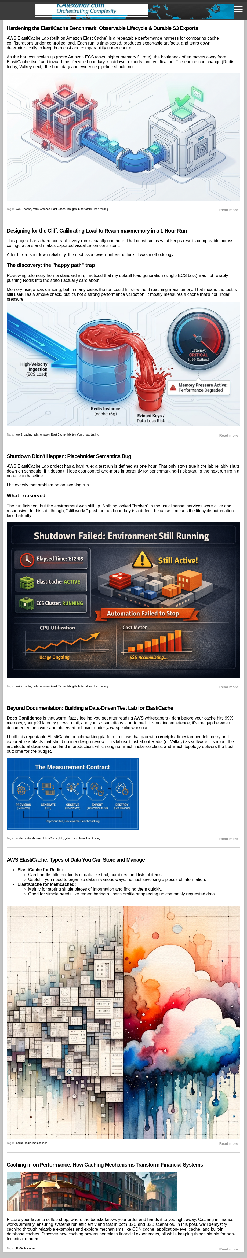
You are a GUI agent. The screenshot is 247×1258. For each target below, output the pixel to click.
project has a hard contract (41, 240)
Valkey (25, 66)
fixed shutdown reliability (42, 254)
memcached (40, 1143)
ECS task (187, 275)
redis (36, 209)
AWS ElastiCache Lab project (35, 466)
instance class (148, 746)
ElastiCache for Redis (39, 870)
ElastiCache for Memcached (46, 884)
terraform (87, 209)
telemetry (36, 275)
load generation (148, 275)
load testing (101, 209)
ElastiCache (18, 62)
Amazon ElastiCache (86, 38)
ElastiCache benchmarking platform (81, 737)
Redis (228, 62)
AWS (19, 209)
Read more (228, 210)
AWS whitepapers (151, 718)
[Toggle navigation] (238, 9)
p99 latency (45, 723)
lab (69, 209)
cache (27, 209)
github (76, 209)
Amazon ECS (81, 57)
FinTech (21, 1248)
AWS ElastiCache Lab (28, 38)
